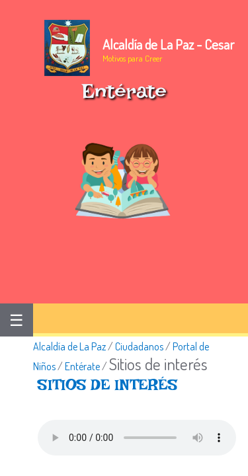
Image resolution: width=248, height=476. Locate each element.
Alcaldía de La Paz (69, 346)
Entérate (82, 366)
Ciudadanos (139, 346)
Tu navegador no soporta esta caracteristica (137, 438)
